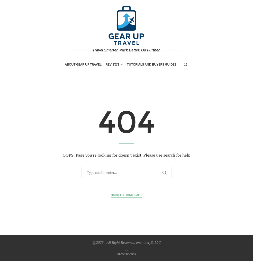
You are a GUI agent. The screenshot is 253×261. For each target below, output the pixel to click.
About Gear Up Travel (83, 64)
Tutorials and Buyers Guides (152, 64)
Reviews (113, 64)
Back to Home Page (126, 195)
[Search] (185, 64)
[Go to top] (127, 254)
